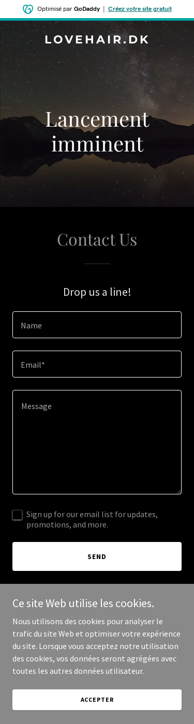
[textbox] (97, 324)
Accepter (97, 699)
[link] (97, 40)
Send (97, 556)
